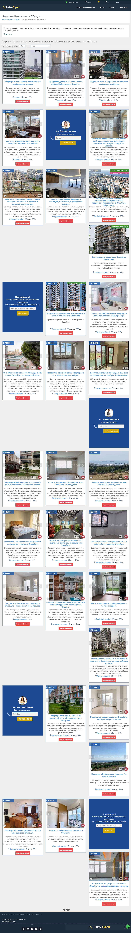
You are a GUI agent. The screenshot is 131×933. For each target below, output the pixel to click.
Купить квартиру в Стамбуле (13, 919)
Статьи (112, 7)
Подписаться (22, 313)
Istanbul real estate (8, 922)
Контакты (123, 7)
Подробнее (8, 34)
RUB (118, 2)
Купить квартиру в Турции (11, 19)
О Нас (102, 7)
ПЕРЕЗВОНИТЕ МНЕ (68, 143)
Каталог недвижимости (86, 7)
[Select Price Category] (40, 46)
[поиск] (88, 2)
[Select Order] (22, 46)
